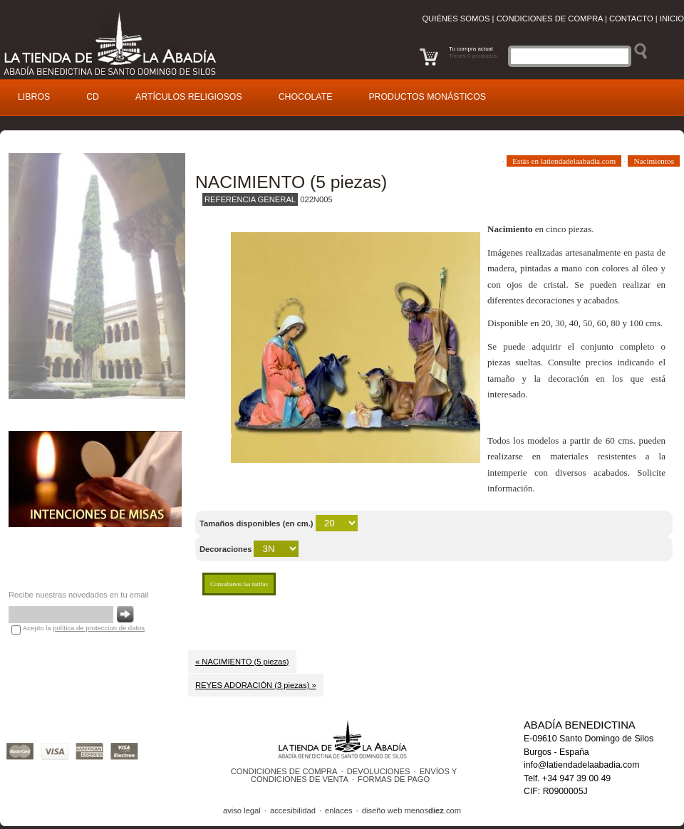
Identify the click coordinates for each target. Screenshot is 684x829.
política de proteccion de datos (99, 628)
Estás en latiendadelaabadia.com (564, 161)
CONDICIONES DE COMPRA (284, 771)
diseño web (382, 810)
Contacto (631, 18)
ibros (34, 97)
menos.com (432, 810)
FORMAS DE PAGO (394, 779)
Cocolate (306, 97)
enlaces (339, 810)
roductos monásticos (427, 97)
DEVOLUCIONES (378, 771)
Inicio (672, 18)
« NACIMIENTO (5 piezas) (242, 661)
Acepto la (84, 628)
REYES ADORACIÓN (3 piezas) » (255, 685)
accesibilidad (293, 810)
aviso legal (242, 810)
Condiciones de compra (550, 18)
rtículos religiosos (188, 97)
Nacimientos (653, 161)
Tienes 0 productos (473, 56)
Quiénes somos (455, 18)
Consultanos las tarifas (239, 584)
